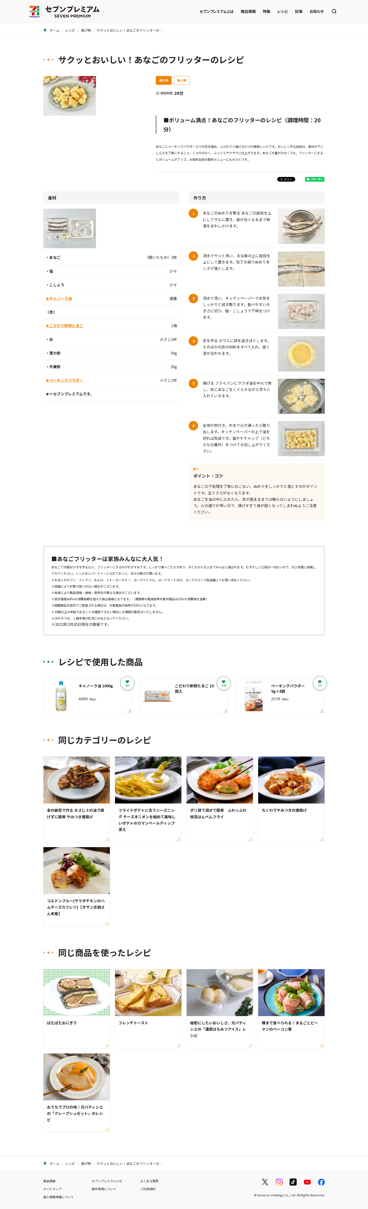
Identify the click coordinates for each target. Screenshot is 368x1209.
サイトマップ (52, 1189)
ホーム (51, 30)
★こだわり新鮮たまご (64, 325)
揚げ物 (86, 30)
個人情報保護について (58, 1197)
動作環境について (104, 1189)
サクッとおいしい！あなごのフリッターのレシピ (133, 30)
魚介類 (181, 80)
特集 (266, 11)
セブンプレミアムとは (216, 11)
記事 (299, 11)
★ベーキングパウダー (64, 380)
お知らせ (317, 11)
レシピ (282, 11)
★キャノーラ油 (59, 298)
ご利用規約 (147, 1189)
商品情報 (248, 11)
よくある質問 (149, 1181)
